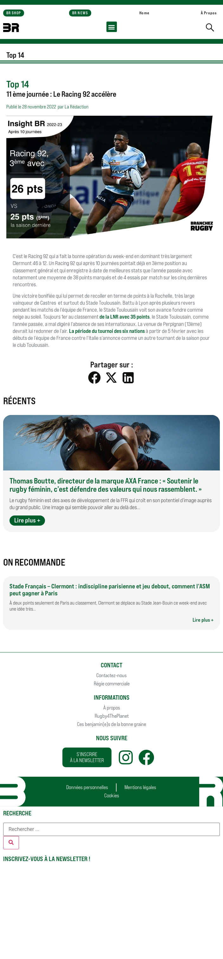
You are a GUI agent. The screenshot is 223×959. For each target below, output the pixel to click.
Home (144, 12)
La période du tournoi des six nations (107, 331)
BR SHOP (13, 12)
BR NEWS (80, 12)
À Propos (209, 12)
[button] (111, 27)
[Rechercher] (11, 842)
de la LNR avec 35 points (124, 317)
